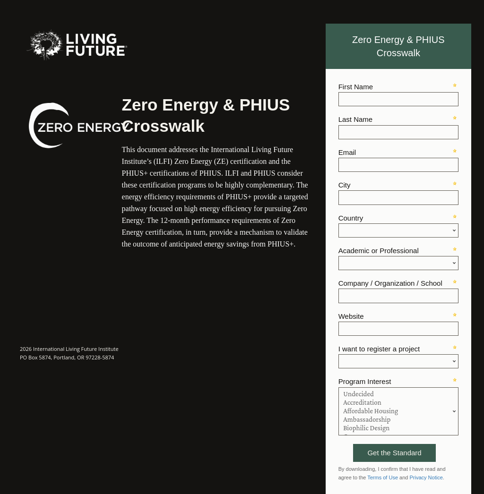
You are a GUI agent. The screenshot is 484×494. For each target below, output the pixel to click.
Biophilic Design (398, 428)
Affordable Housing (398, 411)
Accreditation (398, 403)
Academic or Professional (378, 251)
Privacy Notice (426, 477)
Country (350, 218)
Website (351, 316)
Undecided (398, 394)
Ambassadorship (398, 420)
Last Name (355, 119)
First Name (355, 87)
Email (347, 152)
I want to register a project (379, 349)
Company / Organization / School (390, 283)
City (344, 185)
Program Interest (364, 381)
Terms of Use (382, 477)
